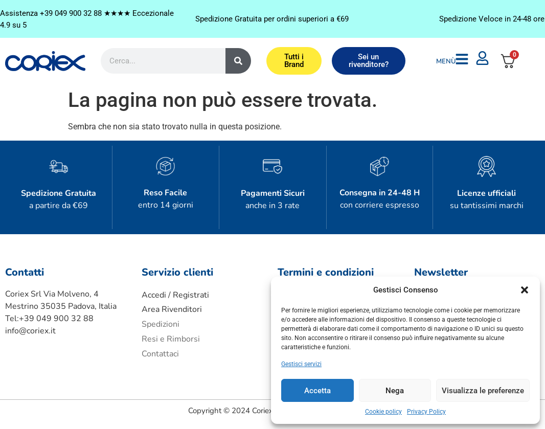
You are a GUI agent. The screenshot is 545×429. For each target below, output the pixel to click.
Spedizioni (160, 324)
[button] (524, 290)
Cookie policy (383, 411)
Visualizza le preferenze (483, 390)
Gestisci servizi (301, 364)
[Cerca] (238, 61)
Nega (394, 390)
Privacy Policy (426, 411)
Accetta (317, 390)
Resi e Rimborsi (171, 339)
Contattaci (160, 353)
